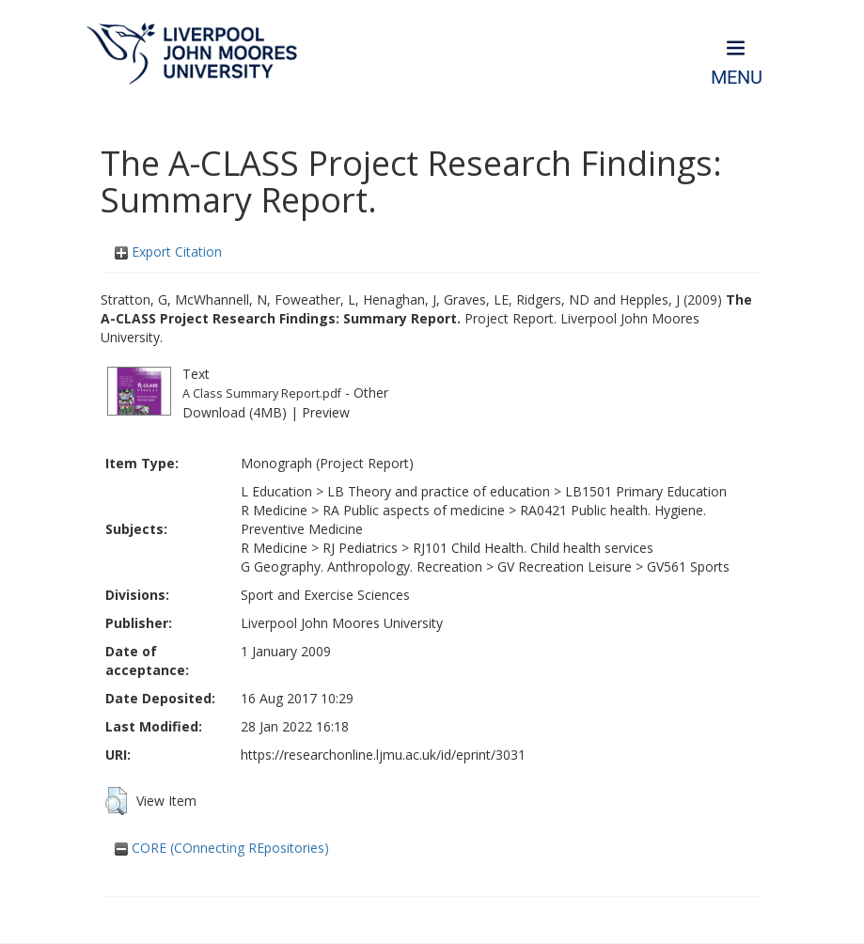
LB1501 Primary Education (646, 491)
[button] (116, 801)
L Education (276, 491)
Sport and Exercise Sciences (325, 595)
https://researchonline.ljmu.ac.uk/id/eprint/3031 (383, 754)
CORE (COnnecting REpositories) (222, 848)
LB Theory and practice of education (438, 491)
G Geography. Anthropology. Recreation (361, 566)
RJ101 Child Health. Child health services (533, 548)
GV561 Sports (688, 566)
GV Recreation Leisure (564, 566)
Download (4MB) (234, 412)
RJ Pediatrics (360, 548)
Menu (736, 77)
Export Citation (168, 251)
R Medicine (274, 510)
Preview (326, 412)
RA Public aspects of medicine (413, 510)
